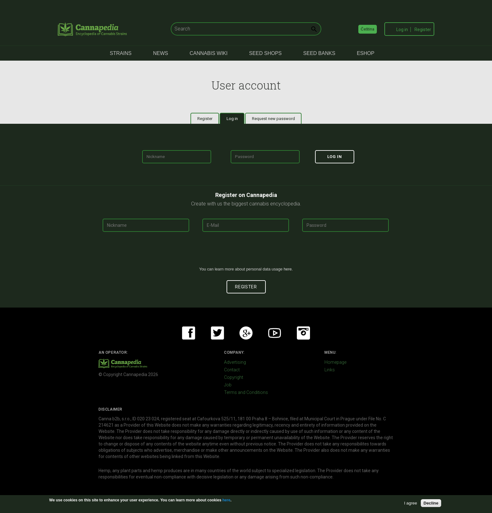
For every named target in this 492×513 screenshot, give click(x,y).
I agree (410, 503)
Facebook (188, 333)
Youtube (274, 333)
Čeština (368, 29)
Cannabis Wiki (208, 53)
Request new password (273, 118)
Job (228, 384)
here (288, 269)
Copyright (233, 377)
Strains (120, 53)
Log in (402, 29)
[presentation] (246, 251)
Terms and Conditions (246, 392)
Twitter (217, 333)
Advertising (235, 362)
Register (422, 29)
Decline (431, 503)
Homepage (335, 362)
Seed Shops (265, 53)
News (160, 53)
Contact (232, 369)
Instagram (303, 333)
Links (329, 369)
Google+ (246, 333)
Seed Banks (319, 53)
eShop (365, 53)
